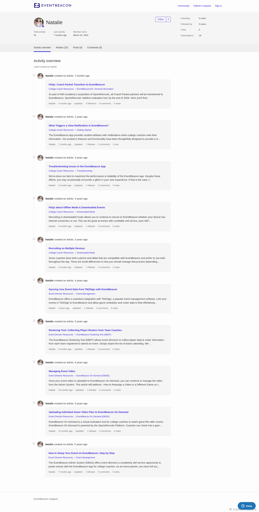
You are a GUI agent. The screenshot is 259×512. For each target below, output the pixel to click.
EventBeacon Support (46, 498)
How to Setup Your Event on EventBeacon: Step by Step (82, 453)
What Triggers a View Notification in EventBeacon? (79, 125)
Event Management (85, 293)
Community (183, 5)
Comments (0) (94, 47)
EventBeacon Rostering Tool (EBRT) (93, 334)
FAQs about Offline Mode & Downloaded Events (77, 207)
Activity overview (42, 47)
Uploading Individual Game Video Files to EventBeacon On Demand (88, 412)
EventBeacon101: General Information (95, 89)
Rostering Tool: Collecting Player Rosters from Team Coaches (85, 330)
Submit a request (202, 5)
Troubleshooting (84, 171)
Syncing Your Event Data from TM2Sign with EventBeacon (83, 289)
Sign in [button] (218, 5)
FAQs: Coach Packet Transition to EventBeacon (77, 84)
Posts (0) (77, 47)
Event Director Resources (61, 293)
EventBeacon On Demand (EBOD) (93, 375)
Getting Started (84, 130)
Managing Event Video (62, 371)
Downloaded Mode (86, 212)
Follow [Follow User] (161, 19)
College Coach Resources (61, 89)
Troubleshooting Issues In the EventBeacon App (77, 166)
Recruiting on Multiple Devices (67, 248)
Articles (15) (62, 47)
